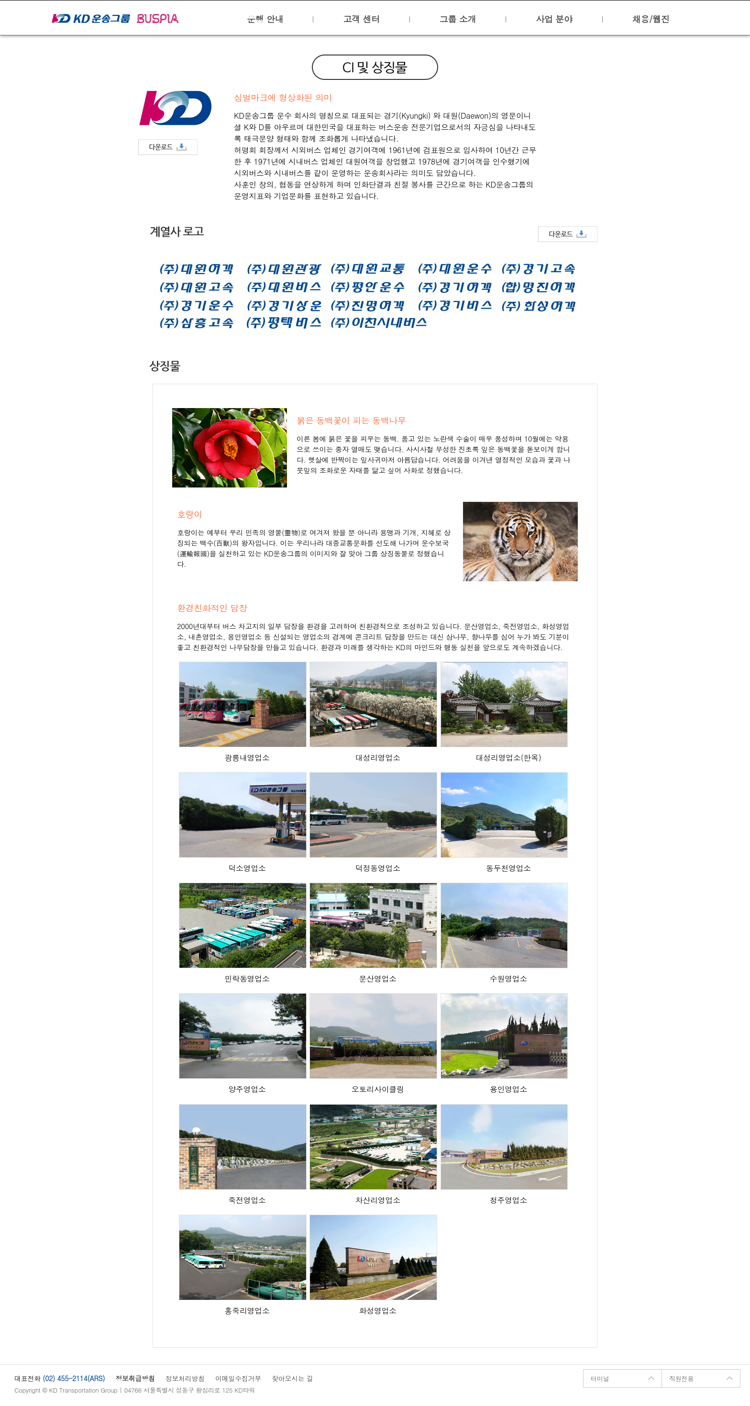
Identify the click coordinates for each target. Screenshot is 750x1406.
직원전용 (681, 1378)
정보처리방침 (185, 1378)
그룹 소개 (458, 19)
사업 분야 (554, 19)
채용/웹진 (651, 19)
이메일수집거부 (238, 1378)
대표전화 (27, 1378)
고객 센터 (361, 19)
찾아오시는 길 (292, 1378)
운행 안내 (265, 19)
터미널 (600, 1378)
